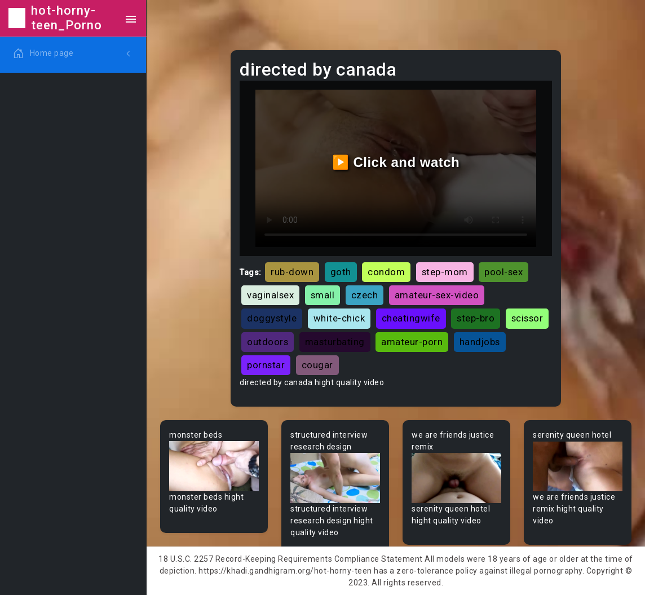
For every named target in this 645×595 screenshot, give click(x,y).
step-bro (475, 318)
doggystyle (272, 318)
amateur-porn (412, 341)
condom (386, 271)
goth (340, 271)
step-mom (445, 271)
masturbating (335, 341)
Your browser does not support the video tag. (214, 466)
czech (364, 295)
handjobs (480, 341)
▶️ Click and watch (396, 162)
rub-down (292, 271)
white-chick (339, 318)
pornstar (266, 365)
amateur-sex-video (437, 295)
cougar (317, 365)
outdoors (267, 341)
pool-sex (503, 271)
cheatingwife (411, 318)
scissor (527, 318)
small (323, 295)
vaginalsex (270, 295)
